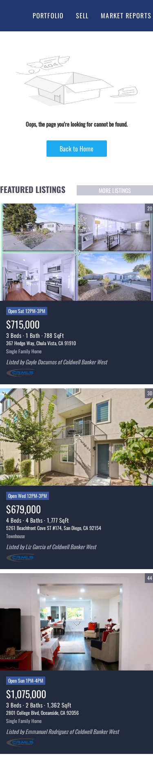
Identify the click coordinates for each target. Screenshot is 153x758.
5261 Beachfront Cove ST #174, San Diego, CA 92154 (53, 527)
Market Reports (126, 15)
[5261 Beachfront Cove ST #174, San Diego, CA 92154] (76, 437)
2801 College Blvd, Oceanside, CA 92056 (42, 712)
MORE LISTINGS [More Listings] (115, 190)
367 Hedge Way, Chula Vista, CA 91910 (41, 343)
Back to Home (76, 148)
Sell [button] (82, 15)
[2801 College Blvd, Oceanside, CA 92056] (76, 622)
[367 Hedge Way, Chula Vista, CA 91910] (76, 252)
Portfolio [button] (48, 15)
